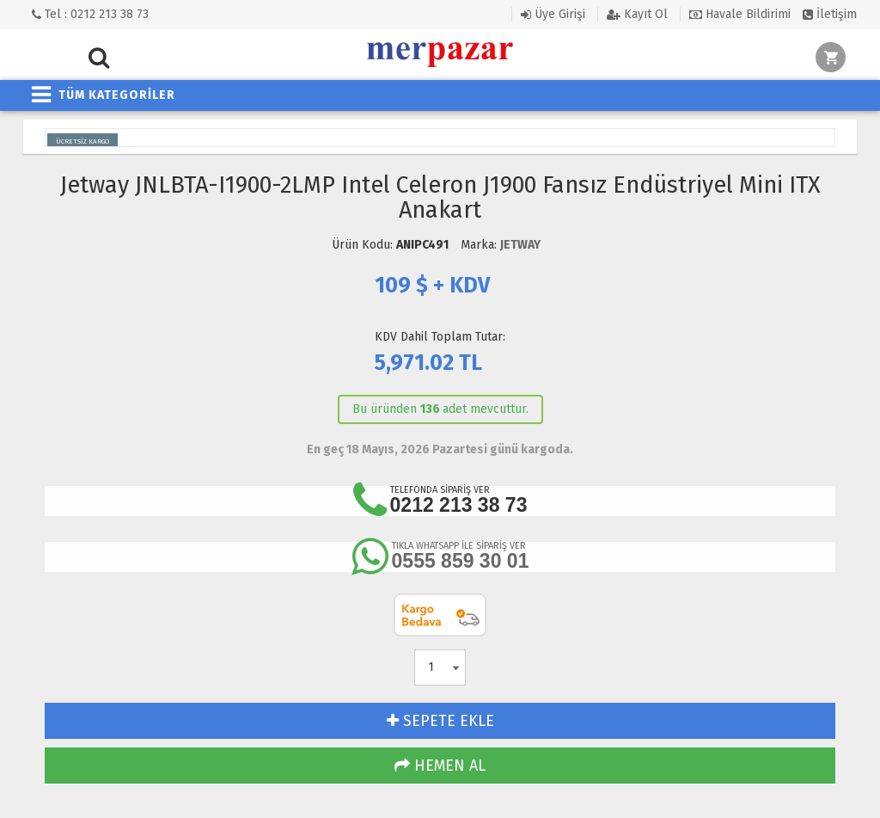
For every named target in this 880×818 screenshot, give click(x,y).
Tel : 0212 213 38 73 (90, 14)
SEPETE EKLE (440, 721)
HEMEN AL (440, 765)
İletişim (830, 14)
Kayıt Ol (637, 14)
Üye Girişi (553, 14)
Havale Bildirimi (740, 14)
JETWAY (520, 244)
